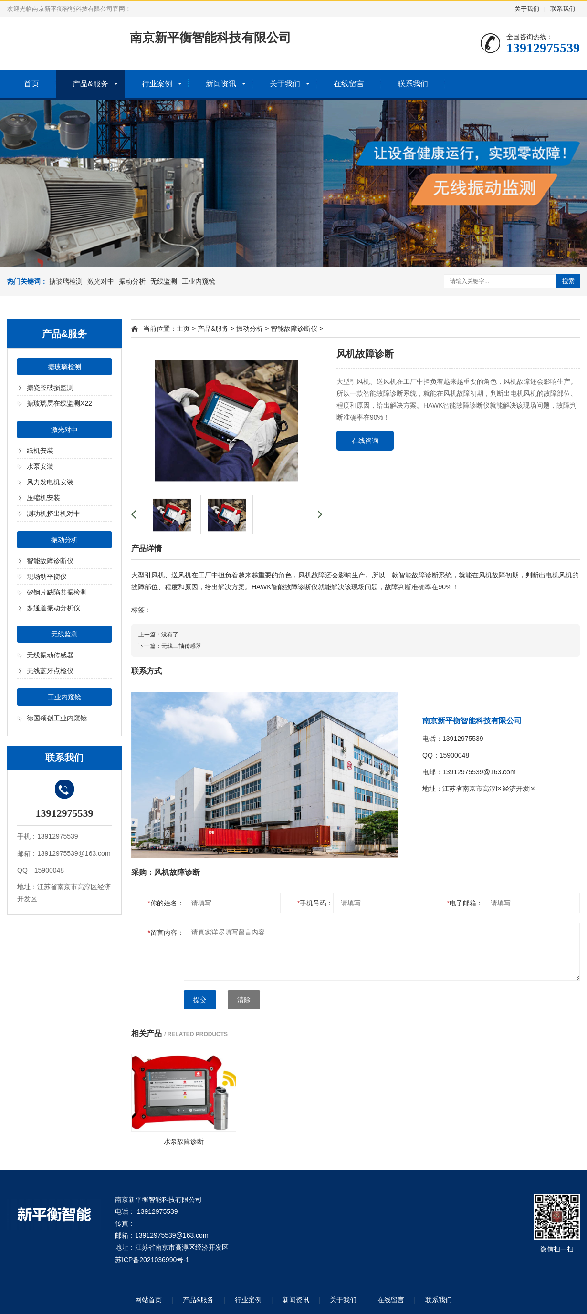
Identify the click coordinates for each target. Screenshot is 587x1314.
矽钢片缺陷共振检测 (57, 592)
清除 (244, 1000)
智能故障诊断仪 (50, 561)
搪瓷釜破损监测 (50, 387)
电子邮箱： (464, 903)
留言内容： (166, 932)
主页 (183, 328)
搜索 (568, 281)
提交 (200, 1000)
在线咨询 (365, 440)
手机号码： (315, 903)
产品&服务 (90, 84)
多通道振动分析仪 (53, 608)
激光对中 (100, 281)
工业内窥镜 (198, 281)
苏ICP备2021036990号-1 (152, 1259)
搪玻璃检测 (66, 281)
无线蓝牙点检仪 (50, 671)
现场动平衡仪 (47, 576)
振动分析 (132, 281)
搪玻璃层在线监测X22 (59, 403)
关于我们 (526, 8)
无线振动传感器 (50, 655)
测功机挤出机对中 (53, 513)
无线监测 (163, 281)
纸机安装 (40, 450)
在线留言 (349, 84)
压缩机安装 (43, 498)
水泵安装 (40, 466)
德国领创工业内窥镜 (57, 718)
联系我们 (562, 8)
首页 (31, 84)
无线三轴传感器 (181, 646)
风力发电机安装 (50, 482)
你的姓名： (166, 903)
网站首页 (148, 1300)
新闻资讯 (221, 84)
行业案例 (157, 84)
